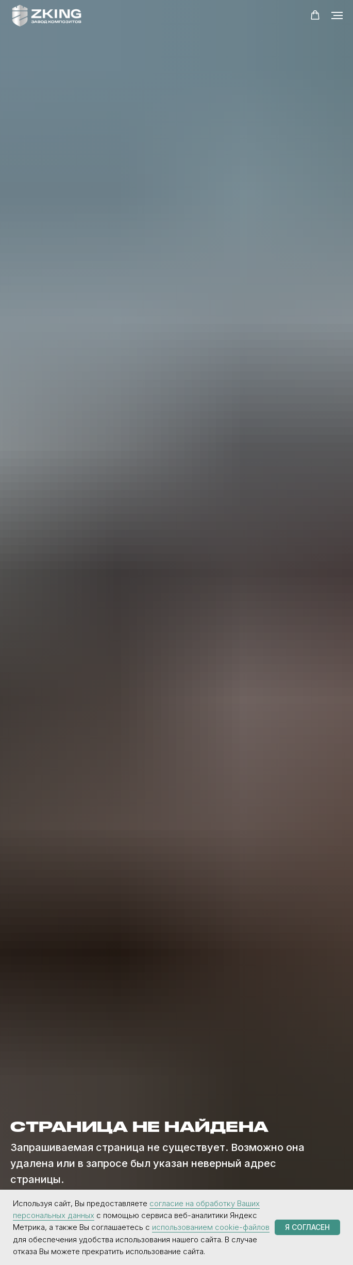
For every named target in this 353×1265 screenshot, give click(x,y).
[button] (315, 15)
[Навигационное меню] (337, 15)
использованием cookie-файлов (211, 1227)
